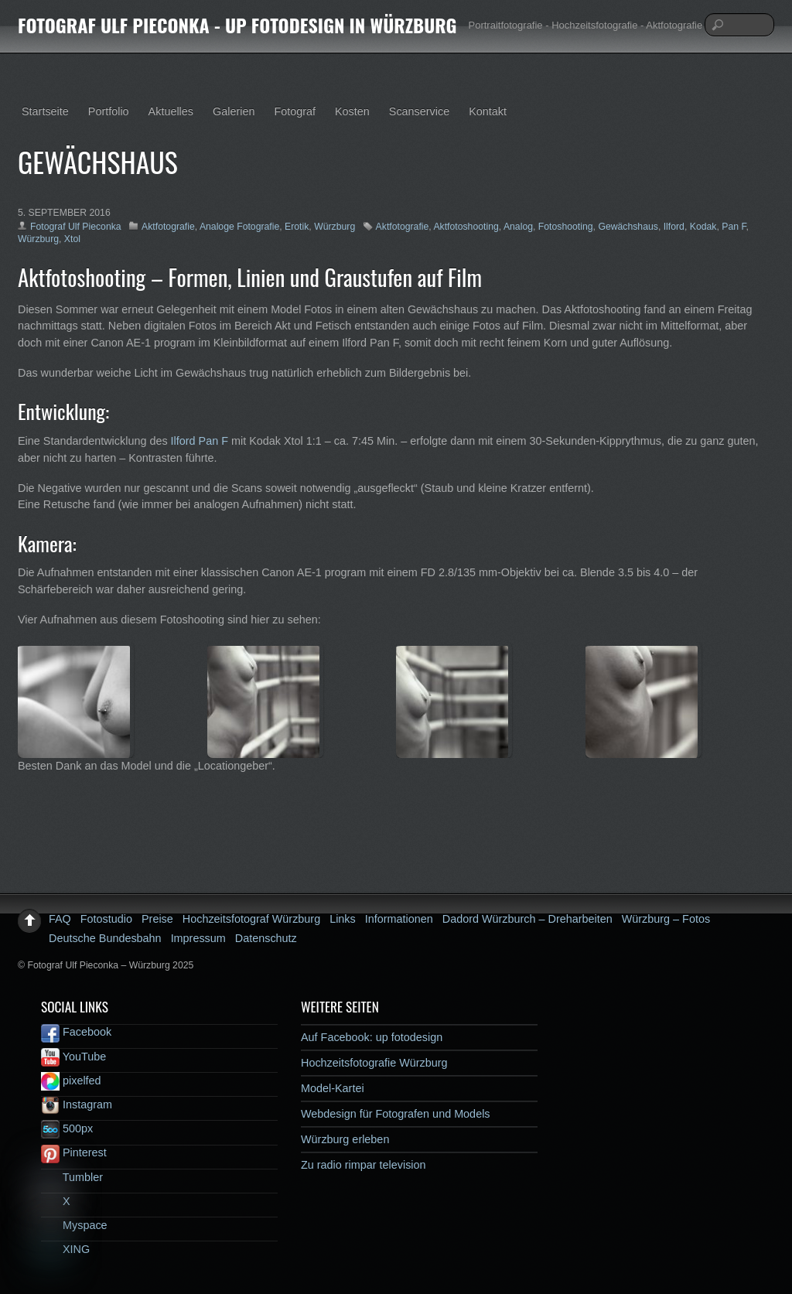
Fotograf (295, 111)
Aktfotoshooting (465, 226)
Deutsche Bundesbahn (105, 938)
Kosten (352, 111)
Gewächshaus (628, 226)
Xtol (72, 239)
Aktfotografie (168, 226)
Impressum (198, 938)
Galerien (233, 111)
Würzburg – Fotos (666, 919)
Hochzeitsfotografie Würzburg (374, 1063)
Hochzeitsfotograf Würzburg (251, 919)
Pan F (734, 226)
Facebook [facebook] (76, 1032)
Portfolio (108, 111)
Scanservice (419, 111)
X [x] (55, 1201)
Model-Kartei (332, 1088)
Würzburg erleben (345, 1139)
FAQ (60, 919)
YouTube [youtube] (73, 1056)
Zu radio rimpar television (363, 1165)
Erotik (297, 226)
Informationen (399, 919)
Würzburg (334, 226)
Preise (157, 919)
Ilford (674, 226)
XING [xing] (65, 1249)
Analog (518, 226)
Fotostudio (106, 919)
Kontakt (488, 111)
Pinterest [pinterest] (74, 1152)
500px (67, 1128)
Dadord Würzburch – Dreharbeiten (527, 919)
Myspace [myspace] (74, 1225)
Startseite (45, 111)
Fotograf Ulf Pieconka (75, 226)
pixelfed (71, 1080)
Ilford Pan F (199, 441)
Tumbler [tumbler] (72, 1177)
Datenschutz (266, 938)
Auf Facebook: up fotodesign (371, 1037)
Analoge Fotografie (239, 226)
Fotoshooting (565, 226)
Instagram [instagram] (76, 1104)
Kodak (703, 226)
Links (342, 919)
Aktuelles (170, 111)
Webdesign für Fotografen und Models (395, 1114)
